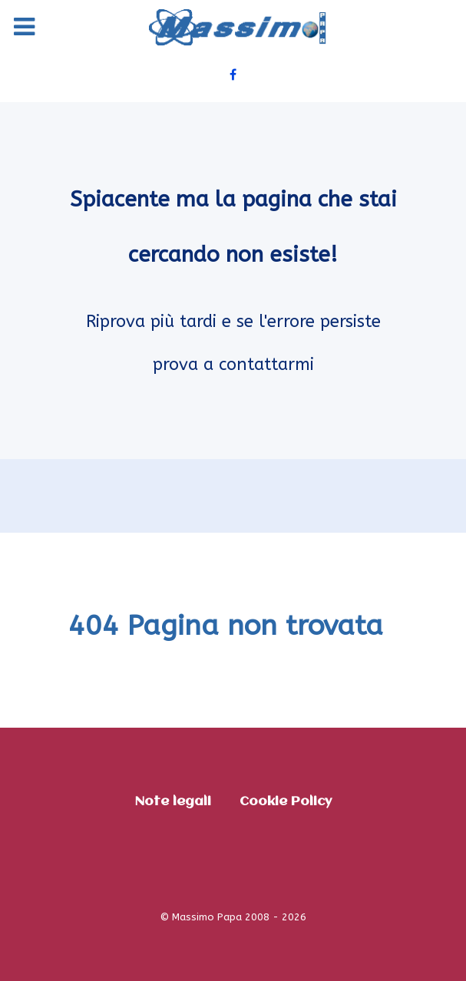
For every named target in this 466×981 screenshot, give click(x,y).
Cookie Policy (286, 801)
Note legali (173, 801)
